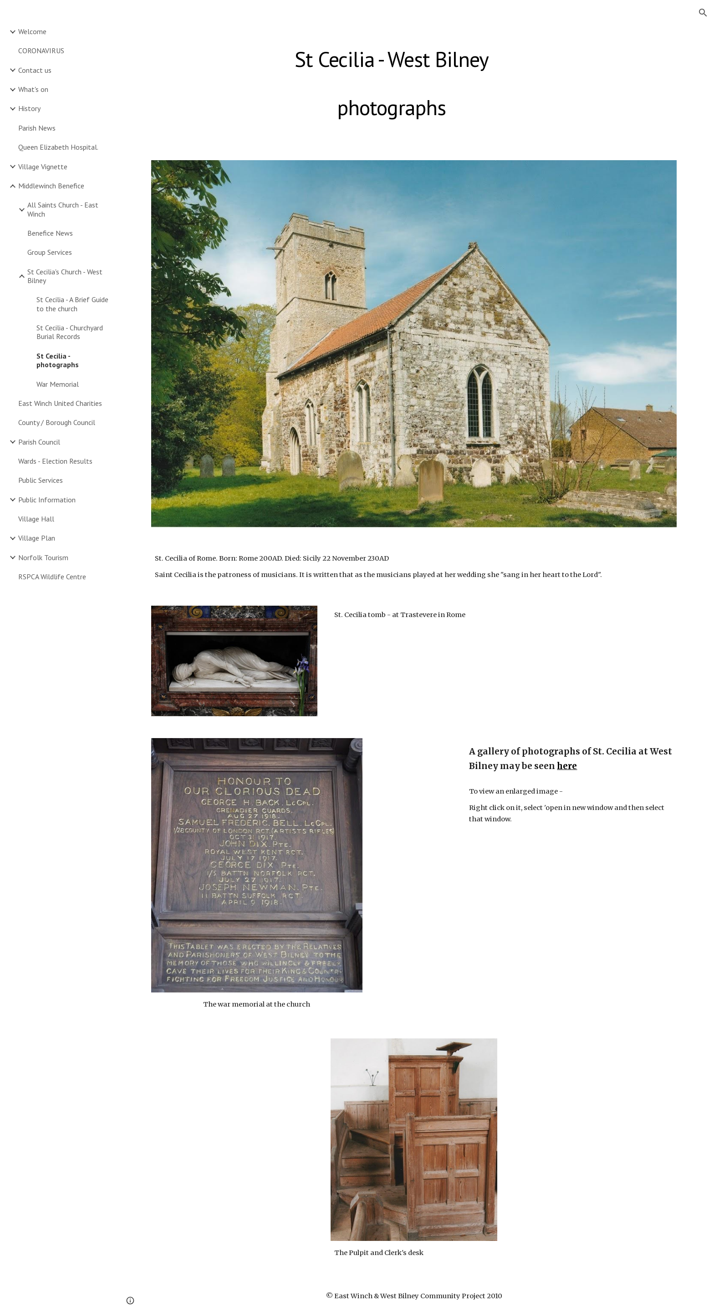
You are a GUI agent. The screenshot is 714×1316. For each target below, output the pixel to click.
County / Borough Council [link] (56, 422)
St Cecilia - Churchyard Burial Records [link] (69, 332)
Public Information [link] (47, 499)
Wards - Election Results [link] (55, 461)
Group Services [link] (49, 252)
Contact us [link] (34, 70)
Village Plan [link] (36, 537)
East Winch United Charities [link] (60, 403)
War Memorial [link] (57, 384)
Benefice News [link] (50, 233)
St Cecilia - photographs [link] (57, 360)
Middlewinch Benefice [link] (51, 185)
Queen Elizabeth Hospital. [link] (58, 147)
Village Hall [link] (36, 518)
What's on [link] (33, 89)
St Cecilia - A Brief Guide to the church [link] (72, 304)
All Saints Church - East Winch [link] (62, 209)
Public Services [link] (40, 480)
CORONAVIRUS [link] (41, 50)
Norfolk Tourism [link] (43, 557)
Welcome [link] (32, 31)
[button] (703, 13)
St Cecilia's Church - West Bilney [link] (64, 276)
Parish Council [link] (39, 441)
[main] (391, 81)
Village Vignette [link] (42, 166)
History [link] (29, 108)
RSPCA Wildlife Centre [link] (52, 576)
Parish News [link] (37, 127)
